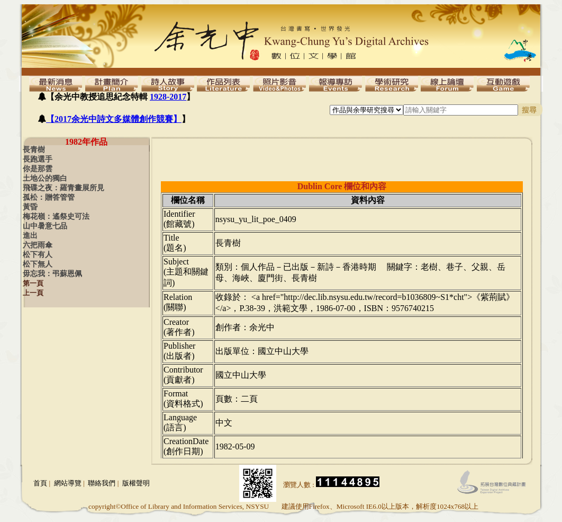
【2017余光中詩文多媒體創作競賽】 (114, 118)
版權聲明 (136, 483)
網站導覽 (67, 483)
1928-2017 (168, 96)
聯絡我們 (101, 483)
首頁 (40, 483)
